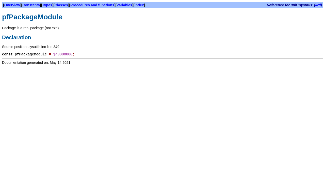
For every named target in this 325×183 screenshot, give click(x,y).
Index (139, 5)
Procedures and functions (92, 5)
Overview (12, 5)
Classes (61, 5)
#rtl (318, 5)
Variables (124, 5)
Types (47, 5)
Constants (31, 5)
